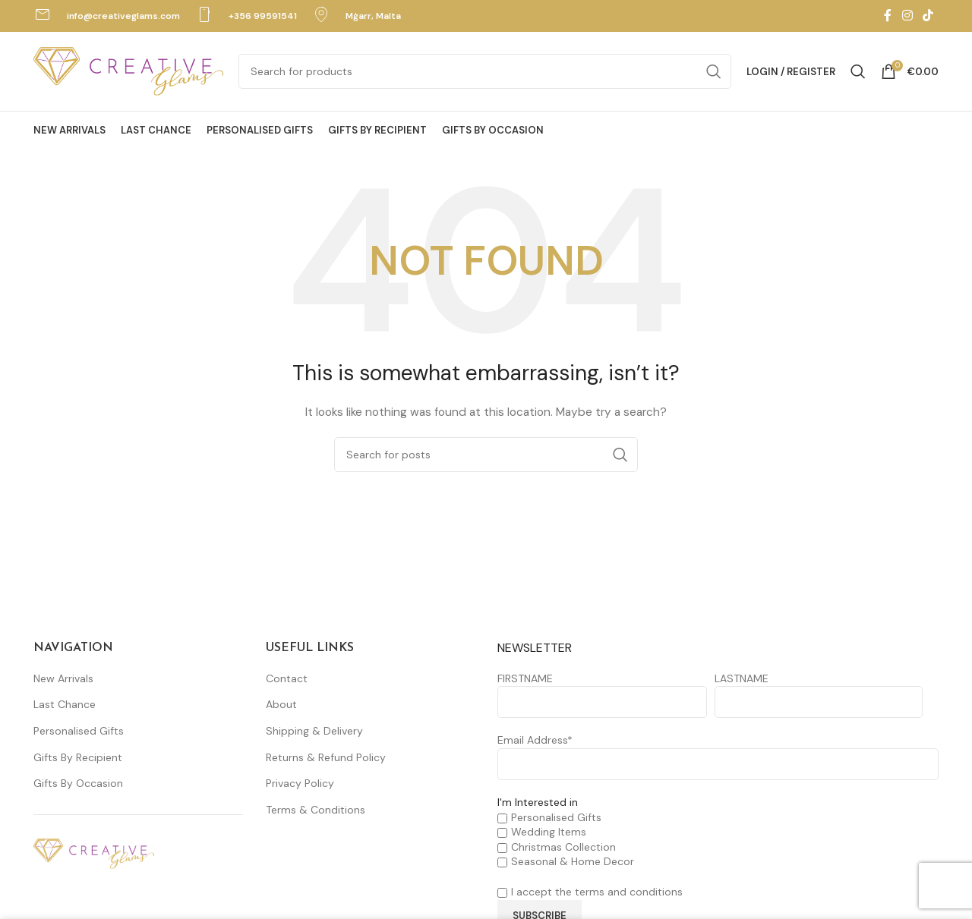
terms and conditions (629, 892)
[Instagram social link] (907, 15)
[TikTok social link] (928, 15)
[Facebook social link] (888, 15)
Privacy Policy (300, 783)
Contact (287, 678)
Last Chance (64, 704)
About (281, 704)
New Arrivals (63, 678)
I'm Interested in (537, 802)
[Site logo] (128, 70)
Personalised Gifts (78, 731)
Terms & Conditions (315, 810)
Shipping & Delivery (314, 731)
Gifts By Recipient (77, 757)
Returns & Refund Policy (326, 757)
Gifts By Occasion (78, 783)
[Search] (484, 71)
